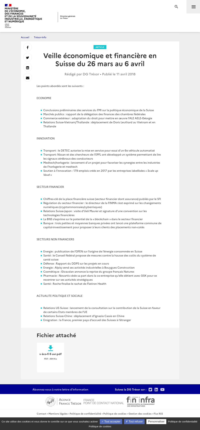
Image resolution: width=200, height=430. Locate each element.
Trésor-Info (40, 37)
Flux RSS (158, 413)
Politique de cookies (114, 413)
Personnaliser (156, 421)
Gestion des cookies (140, 413)
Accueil (25, 37)
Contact (41, 413)
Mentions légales (58, 413)
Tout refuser (134, 421)
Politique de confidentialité (85, 413)
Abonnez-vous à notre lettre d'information (60, 389)
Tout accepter (110, 421)
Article (100, 47)
